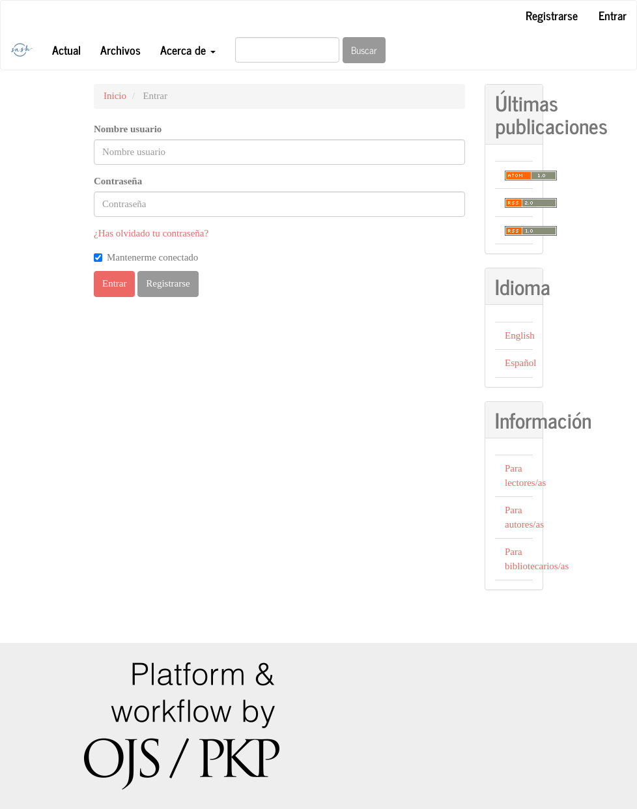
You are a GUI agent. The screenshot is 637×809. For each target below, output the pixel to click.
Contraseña (118, 181)
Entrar (613, 15)
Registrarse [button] (168, 283)
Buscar (364, 50)
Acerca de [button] (188, 49)
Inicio (115, 96)
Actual (66, 49)
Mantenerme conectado (146, 257)
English (520, 335)
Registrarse (552, 15)
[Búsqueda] (287, 50)
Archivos (120, 49)
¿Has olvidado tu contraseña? (151, 233)
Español (520, 363)
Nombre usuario (128, 129)
